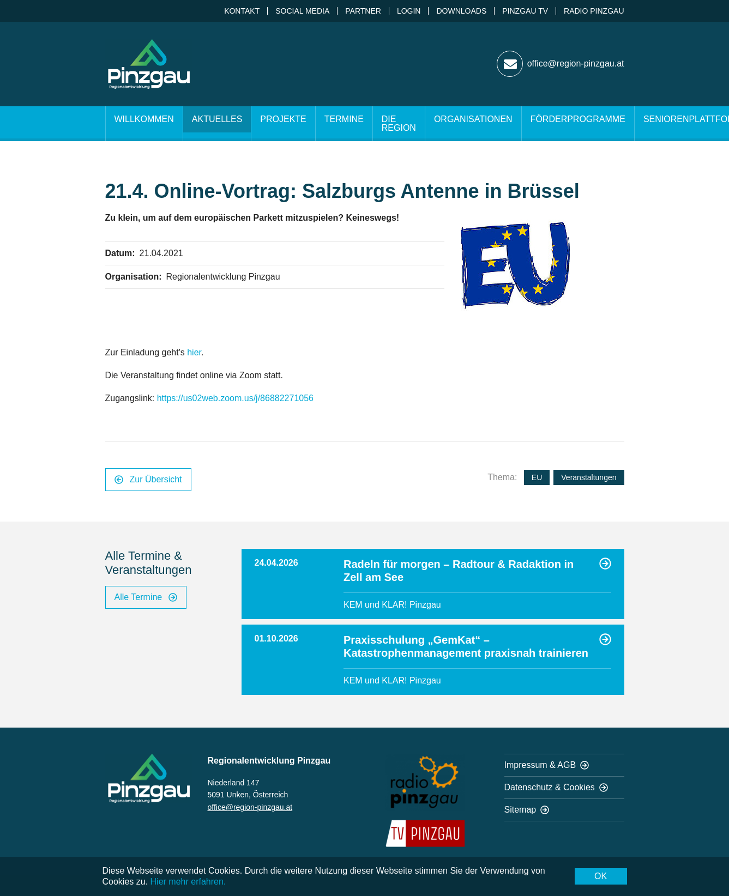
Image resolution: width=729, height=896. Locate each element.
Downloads (461, 11)
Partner (363, 11)
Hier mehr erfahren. (188, 881)
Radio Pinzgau (594, 11)
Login (409, 11)
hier (194, 352)
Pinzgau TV (525, 11)
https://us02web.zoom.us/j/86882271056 (235, 398)
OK (600, 876)
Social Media (302, 11)
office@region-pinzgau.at (250, 807)
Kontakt (242, 11)
